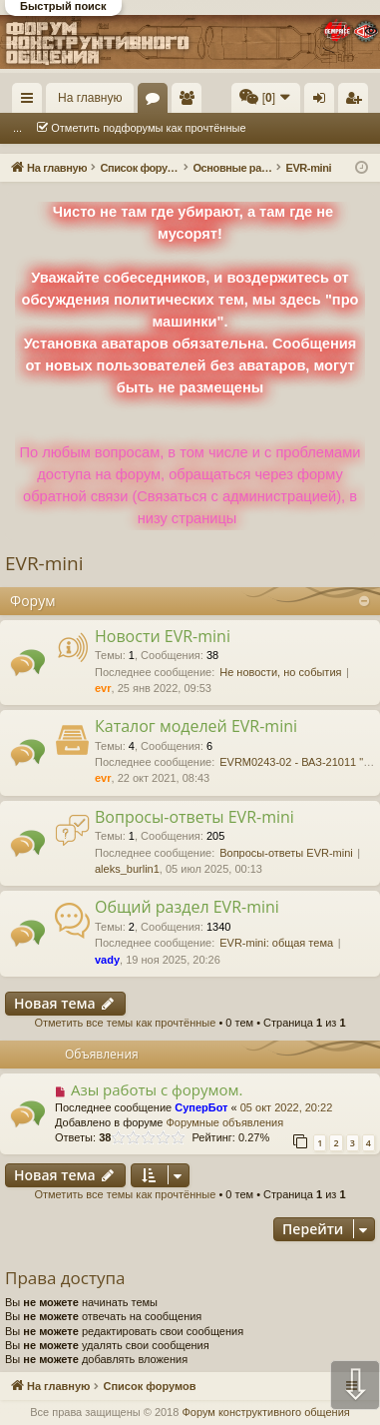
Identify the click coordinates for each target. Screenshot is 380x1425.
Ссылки (31, 102)
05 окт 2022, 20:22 (286, 1107)
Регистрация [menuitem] (357, 102)
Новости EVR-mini (162, 636)
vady (107, 960)
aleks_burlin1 (127, 869)
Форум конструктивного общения (265, 1412)
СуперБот (201, 1107)
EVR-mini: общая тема (276, 943)
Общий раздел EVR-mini (187, 907)
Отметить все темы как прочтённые (124, 1023)
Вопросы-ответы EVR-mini (194, 817)
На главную (90, 98)
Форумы (157, 102)
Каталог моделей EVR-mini (196, 726)
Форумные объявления (224, 1122)
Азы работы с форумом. (157, 1089)
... (17, 128)
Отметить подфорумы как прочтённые (148, 128)
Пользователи (190, 102)
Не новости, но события (280, 672)
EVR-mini (44, 563)
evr (103, 688)
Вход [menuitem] (323, 102)
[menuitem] (265, 98)
